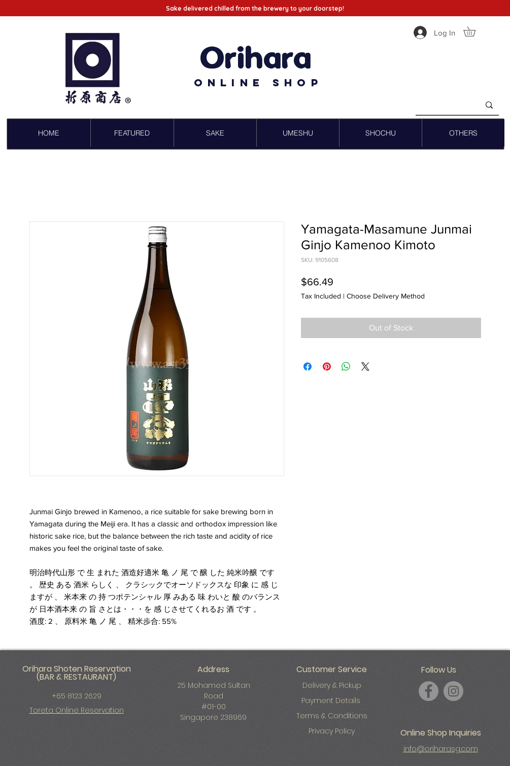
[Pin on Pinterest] (327, 366)
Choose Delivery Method (386, 296)
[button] (474, 31)
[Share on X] (365, 366)
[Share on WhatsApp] (346, 366)
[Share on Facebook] (307, 366)
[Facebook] (428, 691)
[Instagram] (453, 691)
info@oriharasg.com (440, 749)
